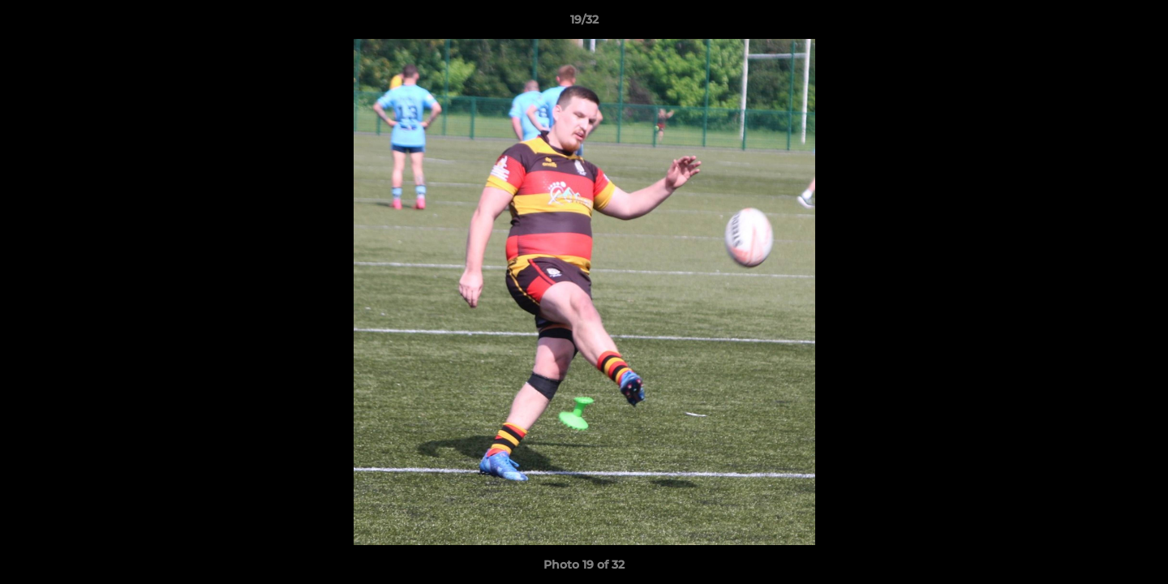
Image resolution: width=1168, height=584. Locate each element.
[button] (1139, 23)
